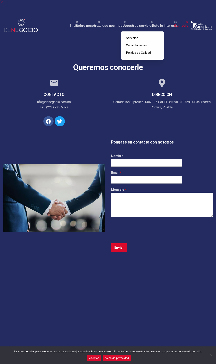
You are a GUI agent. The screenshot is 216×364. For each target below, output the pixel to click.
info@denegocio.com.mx (54, 102)
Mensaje (119, 189)
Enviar (119, 247)
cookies (30, 351)
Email (116, 173)
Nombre (118, 156)
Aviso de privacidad (117, 358)
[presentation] (142, 236)
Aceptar (94, 358)
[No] (211, 355)
